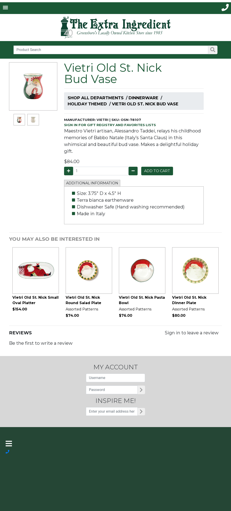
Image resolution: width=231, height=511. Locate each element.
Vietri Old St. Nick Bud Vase (145, 104)
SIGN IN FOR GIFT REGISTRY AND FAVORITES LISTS (110, 125)
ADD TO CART (157, 171)
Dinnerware (143, 97)
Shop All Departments (96, 97)
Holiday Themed (87, 104)
